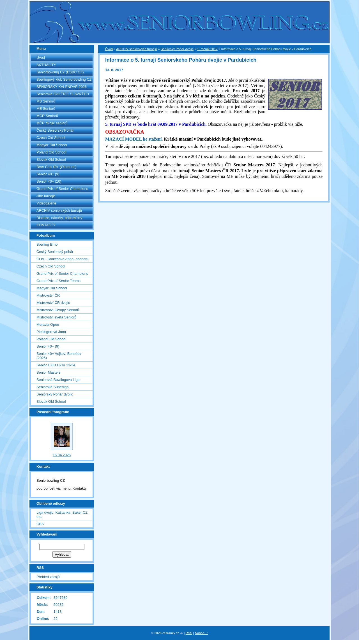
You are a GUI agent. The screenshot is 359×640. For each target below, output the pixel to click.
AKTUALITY (46, 65)
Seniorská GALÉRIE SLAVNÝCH (62, 94)
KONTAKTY (46, 225)
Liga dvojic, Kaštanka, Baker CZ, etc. (62, 514)
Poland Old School (51, 152)
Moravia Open (47, 324)
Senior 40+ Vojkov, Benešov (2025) (58, 356)
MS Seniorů (45, 101)
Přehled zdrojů (48, 577)
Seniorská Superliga (52, 387)
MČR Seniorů (47, 116)
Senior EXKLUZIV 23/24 (55, 365)
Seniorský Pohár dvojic (54, 394)
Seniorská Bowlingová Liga (58, 380)
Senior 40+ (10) (48, 181)
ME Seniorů (45, 108)
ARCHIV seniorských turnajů (59, 210)
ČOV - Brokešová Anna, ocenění (62, 259)
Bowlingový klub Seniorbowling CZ (63, 79)
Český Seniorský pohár (54, 252)
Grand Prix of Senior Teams (58, 281)
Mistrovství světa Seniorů (56, 317)
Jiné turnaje (45, 196)
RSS (189, 633)
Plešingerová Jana (51, 332)
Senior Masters (48, 372)
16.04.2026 (62, 455)
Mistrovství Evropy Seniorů (57, 310)
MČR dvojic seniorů (52, 123)
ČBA (40, 524)
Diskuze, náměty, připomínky (59, 218)
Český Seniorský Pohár (55, 130)
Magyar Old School (51, 145)
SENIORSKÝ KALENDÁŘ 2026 (61, 87)
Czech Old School (50, 138)
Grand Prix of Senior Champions (62, 189)
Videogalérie (46, 203)
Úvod (40, 57)
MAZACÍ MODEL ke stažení (133, 139)
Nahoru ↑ (201, 633)
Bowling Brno (46, 244)
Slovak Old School (51, 159)
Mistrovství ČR (48, 295)
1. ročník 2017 (207, 49)
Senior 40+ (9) (47, 174)
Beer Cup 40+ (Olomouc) (56, 167)
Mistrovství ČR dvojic (53, 303)
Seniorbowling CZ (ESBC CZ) (60, 72)
